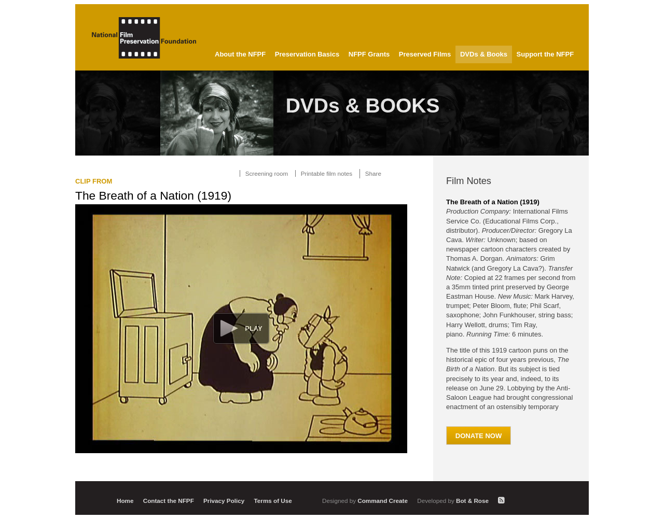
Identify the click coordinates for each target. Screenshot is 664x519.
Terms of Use (273, 500)
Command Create (365, 500)
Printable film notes (326, 173)
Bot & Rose (453, 500)
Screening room (266, 173)
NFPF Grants (369, 54)
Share (373, 173)
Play (253, 328)
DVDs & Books (483, 54)
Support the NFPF (545, 54)
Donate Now (478, 436)
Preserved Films (425, 54)
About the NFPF (240, 54)
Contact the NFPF (168, 500)
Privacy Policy (223, 500)
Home (125, 500)
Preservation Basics (307, 54)
